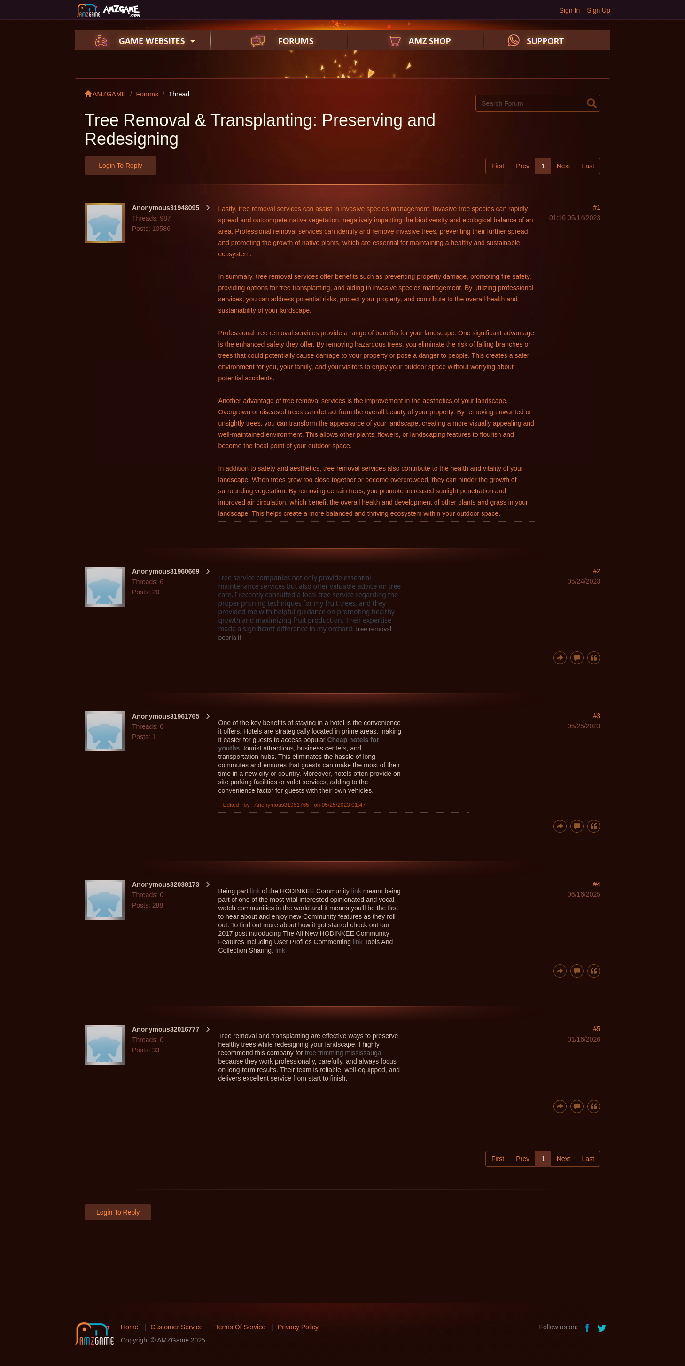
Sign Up (598, 10)
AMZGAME (105, 94)
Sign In (570, 10)
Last (588, 166)
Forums (147, 94)
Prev (522, 166)
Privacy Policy (298, 1327)
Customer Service (176, 1327)
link (255, 891)
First (497, 166)
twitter (603, 1327)
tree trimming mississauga (343, 1053)
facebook (588, 1327)
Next (563, 166)
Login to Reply (120, 165)
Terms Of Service (240, 1327)
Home (129, 1327)
